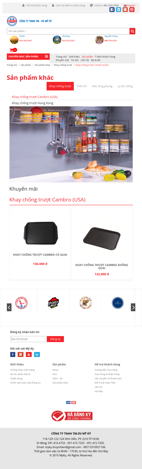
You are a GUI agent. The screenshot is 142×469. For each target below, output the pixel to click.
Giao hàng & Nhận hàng (107, 374)
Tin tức (75, 60)
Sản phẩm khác (30, 77)
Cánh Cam (81, 459)
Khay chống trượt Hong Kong (32, 103)
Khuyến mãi (62, 60)
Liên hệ (85, 60)
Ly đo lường (125, 86)
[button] (28, 56)
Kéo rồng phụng (102, 86)
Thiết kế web (62, 459)
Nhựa (55, 369)
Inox (54, 374)
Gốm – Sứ (57, 378)
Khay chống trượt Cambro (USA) (35, 97)
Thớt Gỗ (82, 86)
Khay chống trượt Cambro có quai (40, 254)
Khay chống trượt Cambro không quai (101, 267)
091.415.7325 (75, 443)
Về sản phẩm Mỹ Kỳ (20, 374)
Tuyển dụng (16, 378)
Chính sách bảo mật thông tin (25, 382)
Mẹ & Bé (95, 60)
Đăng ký (55, 339)
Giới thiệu (17, 364)
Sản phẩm (87, 56)
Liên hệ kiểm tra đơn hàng (70, 5)
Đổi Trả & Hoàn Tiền (105, 382)
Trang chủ (61, 56)
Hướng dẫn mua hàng (106, 369)
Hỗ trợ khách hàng (36, 5)
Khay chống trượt (60, 86)
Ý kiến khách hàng (105, 56)
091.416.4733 (56, 443)
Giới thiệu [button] (74, 56)
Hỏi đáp (99, 391)
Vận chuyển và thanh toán (108, 378)
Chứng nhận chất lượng (22, 369)
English (129, 5)
